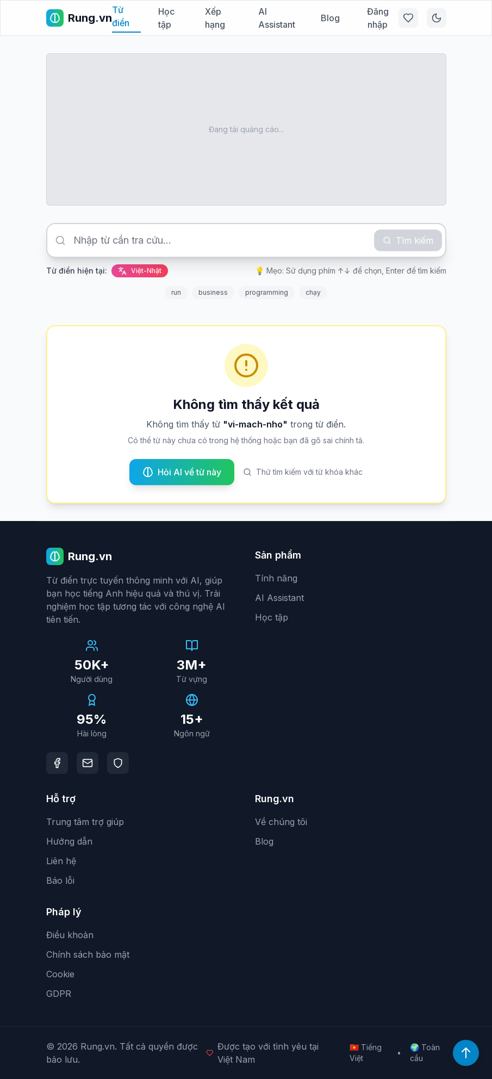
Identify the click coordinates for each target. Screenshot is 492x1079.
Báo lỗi (60, 880)
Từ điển (120, 16)
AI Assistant (276, 18)
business (213, 292)
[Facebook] (57, 763)
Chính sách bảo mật (87, 954)
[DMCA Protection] (118, 763)
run (176, 292)
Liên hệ (61, 860)
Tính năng (276, 578)
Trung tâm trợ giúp (85, 821)
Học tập (166, 18)
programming (266, 292)
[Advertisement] (246, 129)
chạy (313, 292)
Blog (330, 18)
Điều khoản (70, 934)
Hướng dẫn (69, 841)
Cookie (60, 974)
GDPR (58, 993)
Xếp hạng (215, 18)
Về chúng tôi (281, 821)
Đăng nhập (378, 18)
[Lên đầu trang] (466, 1053)
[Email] (87, 763)
